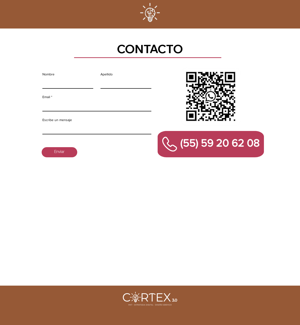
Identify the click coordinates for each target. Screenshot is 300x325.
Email (46, 97)
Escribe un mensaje (57, 120)
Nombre (48, 74)
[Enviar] (59, 152)
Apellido (106, 74)
